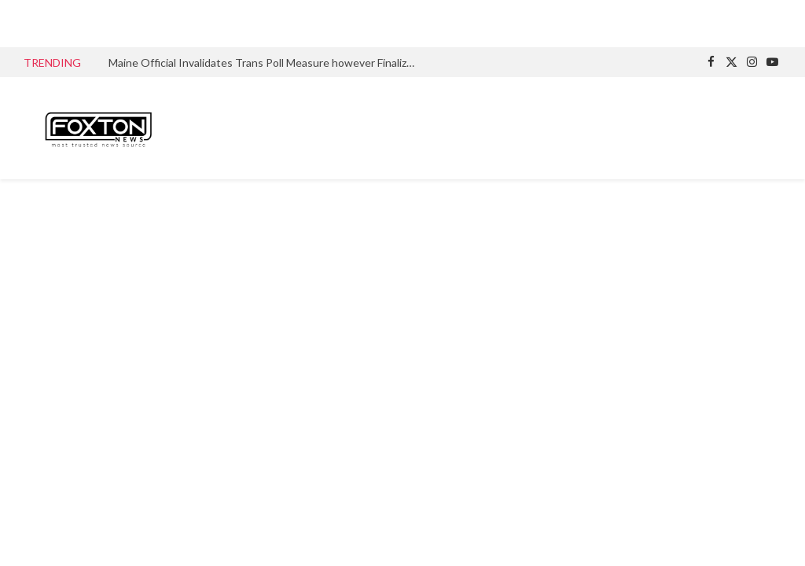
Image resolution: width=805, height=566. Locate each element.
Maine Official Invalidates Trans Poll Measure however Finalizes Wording (265, 62)
